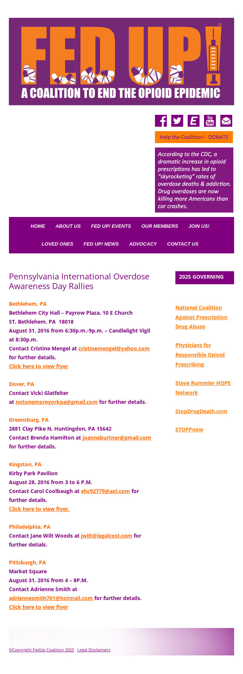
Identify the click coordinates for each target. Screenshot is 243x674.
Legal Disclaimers (93, 649)
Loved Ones (57, 244)
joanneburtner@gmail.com (116, 437)
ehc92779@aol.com (105, 491)
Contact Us (182, 244)
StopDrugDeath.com (201, 411)
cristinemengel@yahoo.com (114, 348)
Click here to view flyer (38, 366)
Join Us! (198, 226)
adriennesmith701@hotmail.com (51, 598)
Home (37, 226)
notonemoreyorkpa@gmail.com (57, 401)
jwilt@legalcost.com (106, 535)
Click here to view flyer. (39, 508)
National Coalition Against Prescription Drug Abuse (201, 317)
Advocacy (143, 244)
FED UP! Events (111, 226)
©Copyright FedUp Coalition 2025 (41, 649)
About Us (68, 226)
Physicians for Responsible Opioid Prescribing (200, 354)
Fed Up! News (101, 244)
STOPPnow (189, 429)
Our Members (160, 226)
